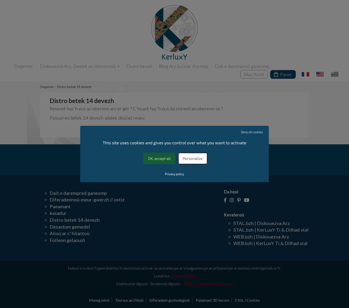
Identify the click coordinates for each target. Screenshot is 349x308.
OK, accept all (159, 158)
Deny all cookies (252, 132)
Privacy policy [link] (174, 174)
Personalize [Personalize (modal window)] (193, 158)
